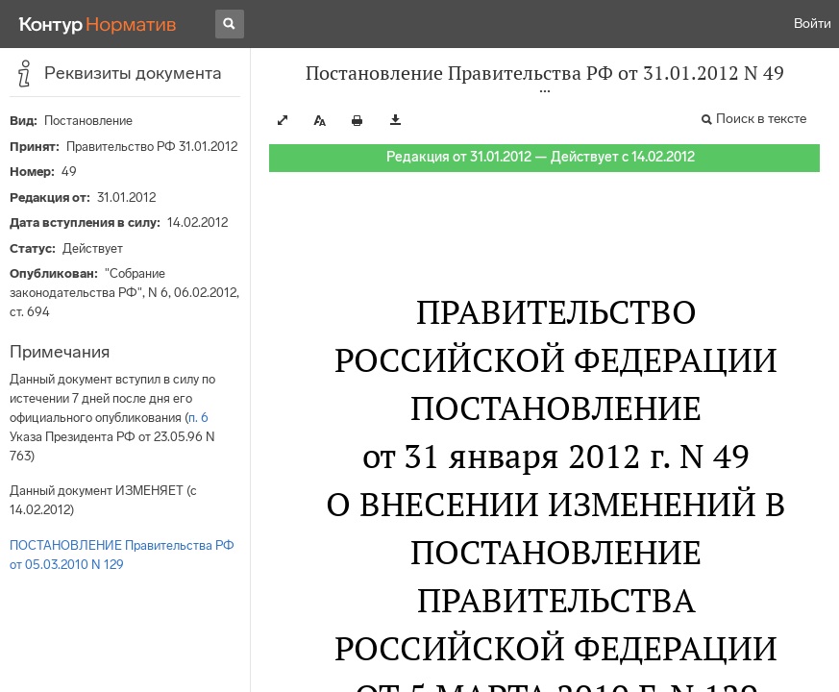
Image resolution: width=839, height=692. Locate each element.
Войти (812, 23)
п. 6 (198, 417)
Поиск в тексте (761, 119)
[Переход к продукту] (98, 24)
